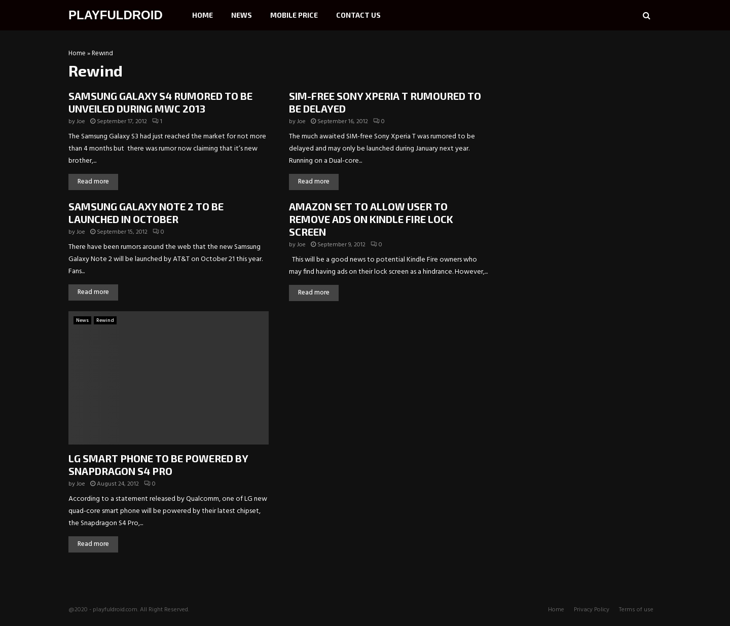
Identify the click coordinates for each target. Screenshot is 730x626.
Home (202, 15)
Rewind (105, 320)
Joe (81, 122)
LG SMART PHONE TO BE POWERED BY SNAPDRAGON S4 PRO (158, 464)
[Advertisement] (585, 114)
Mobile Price (294, 15)
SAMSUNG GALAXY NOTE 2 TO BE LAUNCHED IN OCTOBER (146, 212)
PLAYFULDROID (115, 15)
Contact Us (358, 15)
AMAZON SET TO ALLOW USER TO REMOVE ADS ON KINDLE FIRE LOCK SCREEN (371, 219)
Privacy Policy (591, 609)
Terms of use (636, 609)
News (241, 15)
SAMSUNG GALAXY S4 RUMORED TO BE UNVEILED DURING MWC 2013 (160, 102)
